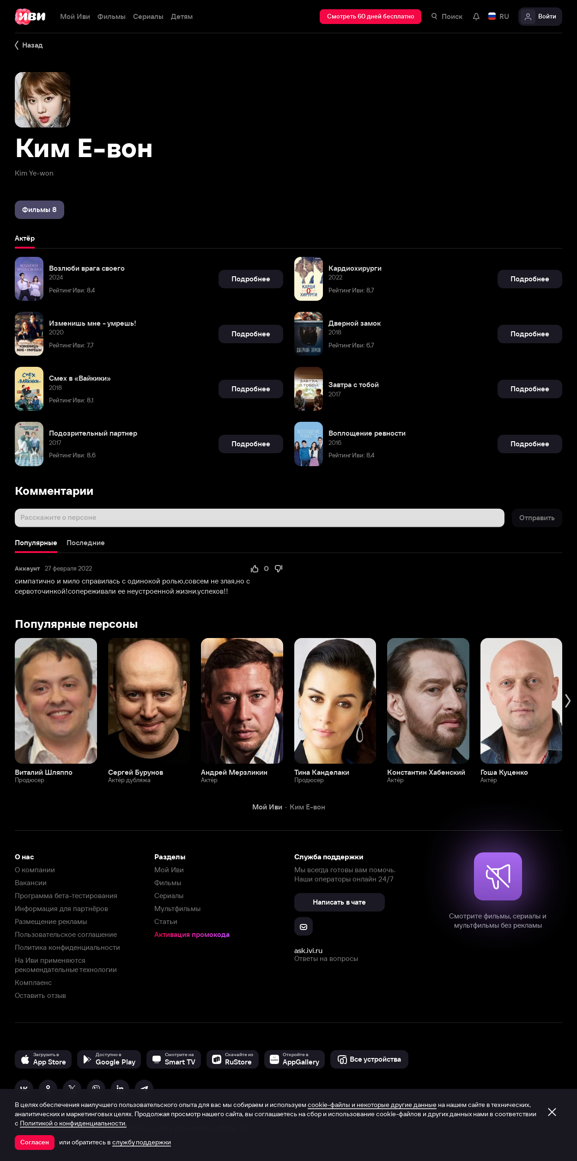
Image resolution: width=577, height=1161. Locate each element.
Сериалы (168, 896)
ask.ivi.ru (308, 950)
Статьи (165, 921)
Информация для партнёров (61, 908)
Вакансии (31, 883)
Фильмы (167, 883)
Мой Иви (169, 870)
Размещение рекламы (51, 921)
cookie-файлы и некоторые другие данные (372, 1104)
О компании (35, 870)
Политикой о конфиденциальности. (73, 1123)
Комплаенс (33, 982)
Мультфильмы (177, 908)
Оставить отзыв (40, 995)
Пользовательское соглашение (66, 934)
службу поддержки (141, 1142)
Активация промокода (192, 934)
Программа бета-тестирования (66, 896)
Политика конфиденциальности (67, 947)
